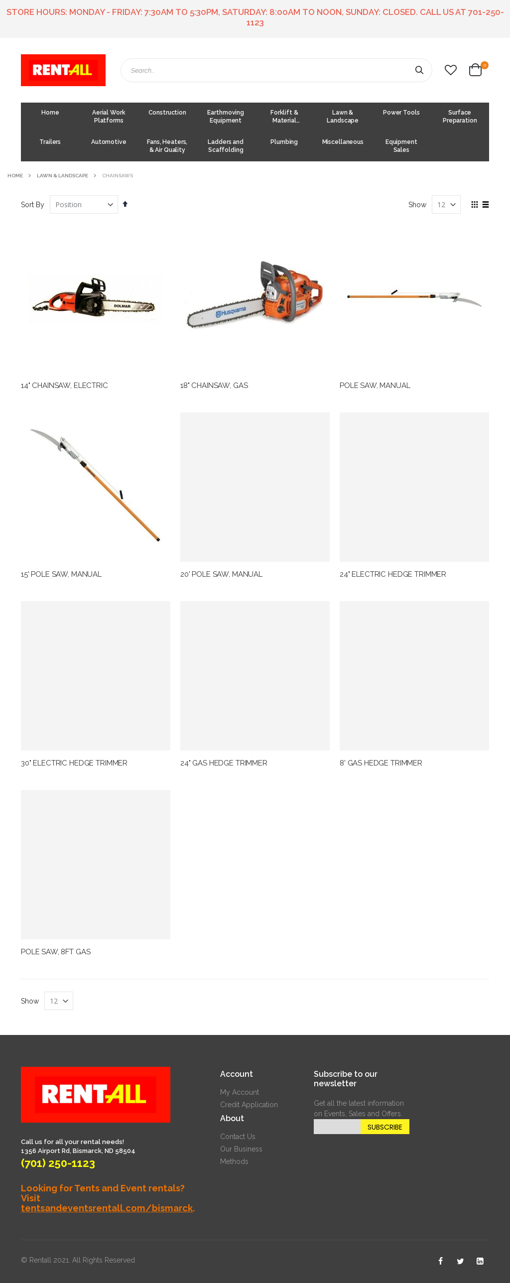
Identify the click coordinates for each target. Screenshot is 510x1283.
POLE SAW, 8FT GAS (55, 951)
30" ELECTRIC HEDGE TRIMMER (74, 763)
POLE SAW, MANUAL (375, 385)
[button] (450, 70)
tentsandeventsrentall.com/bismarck (107, 1208)
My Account (239, 1092)
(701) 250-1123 (58, 1162)
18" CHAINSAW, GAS (214, 385)
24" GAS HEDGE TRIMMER (223, 763)
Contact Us (237, 1137)
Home (15, 175)
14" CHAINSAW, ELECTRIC (64, 385)
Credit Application (249, 1105)
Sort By (32, 205)
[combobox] (276, 70)
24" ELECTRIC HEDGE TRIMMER (393, 574)
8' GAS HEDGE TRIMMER (381, 763)
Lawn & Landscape (62, 175)
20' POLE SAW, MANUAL (221, 574)
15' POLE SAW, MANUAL (61, 574)
